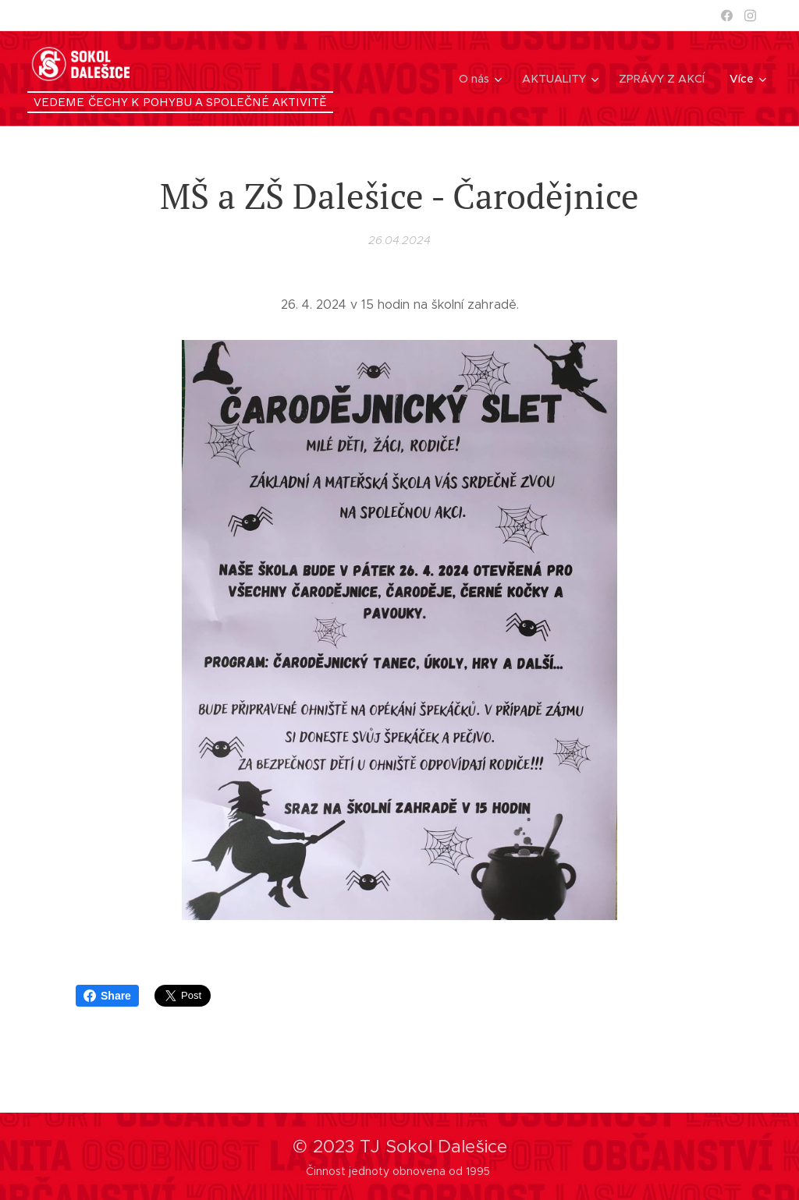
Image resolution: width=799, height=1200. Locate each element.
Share (107, 995)
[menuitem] (483, 78)
